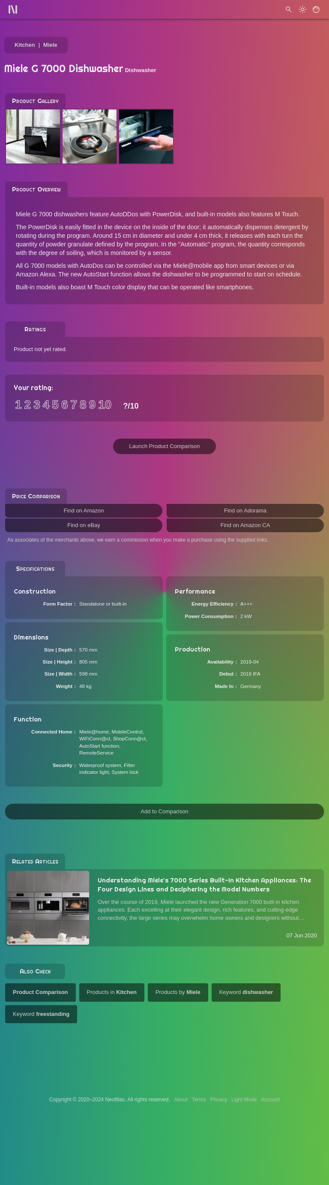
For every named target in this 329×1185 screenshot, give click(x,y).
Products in (112, 992)
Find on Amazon (84, 510)
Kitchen (25, 45)
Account (270, 1100)
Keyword (246, 992)
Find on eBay (83, 525)
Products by (178, 992)
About (181, 1100)
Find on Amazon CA (245, 525)
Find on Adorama (245, 510)
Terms (199, 1100)
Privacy (218, 1100)
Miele (50, 45)
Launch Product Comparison (164, 446)
